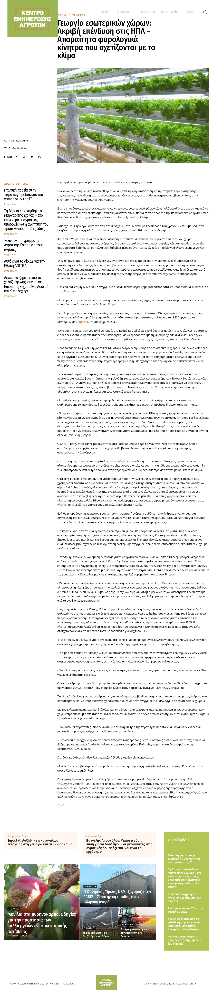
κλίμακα (81, 322)
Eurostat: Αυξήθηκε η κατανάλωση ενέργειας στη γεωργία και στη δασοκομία (39, 842)
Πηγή (60, 805)
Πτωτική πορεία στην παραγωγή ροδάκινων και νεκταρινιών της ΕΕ (23, 195)
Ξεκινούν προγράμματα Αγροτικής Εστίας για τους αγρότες (23, 245)
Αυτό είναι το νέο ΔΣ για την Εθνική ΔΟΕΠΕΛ (24, 263)
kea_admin (22, 140)
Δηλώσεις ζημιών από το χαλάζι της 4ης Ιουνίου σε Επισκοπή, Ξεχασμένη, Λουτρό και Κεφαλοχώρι (26, 284)
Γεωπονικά (14, 909)
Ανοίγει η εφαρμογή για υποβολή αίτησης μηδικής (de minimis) (184, 940)
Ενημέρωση (10, 204)
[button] (205, 12)
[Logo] (106, 982)
